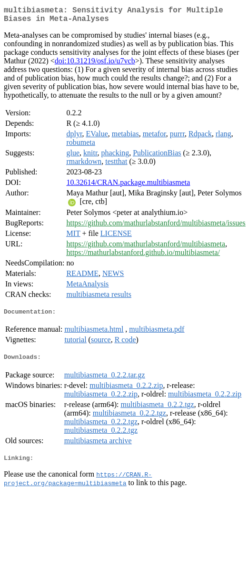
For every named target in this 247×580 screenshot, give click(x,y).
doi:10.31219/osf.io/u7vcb (95, 65)
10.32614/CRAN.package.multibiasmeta (128, 186)
